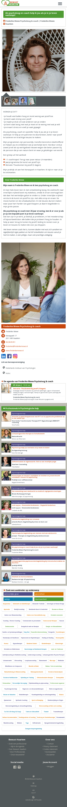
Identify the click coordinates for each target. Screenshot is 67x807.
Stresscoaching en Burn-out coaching (50, 706)
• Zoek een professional (17, 744)
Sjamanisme (7, 700)
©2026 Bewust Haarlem (33, 777)
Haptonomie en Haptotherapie (30, 638)
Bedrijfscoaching (19, 609)
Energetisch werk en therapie (30, 626)
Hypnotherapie (17, 643)
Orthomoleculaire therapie (45, 677)
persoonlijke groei (11, 594)
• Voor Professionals (17, 752)
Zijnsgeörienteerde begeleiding (53, 723)
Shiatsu (61, 694)
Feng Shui (26, 632)
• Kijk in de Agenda (17, 746)
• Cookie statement (50, 749)
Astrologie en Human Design (55, 604)
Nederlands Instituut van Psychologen (18, 367)
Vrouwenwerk (60, 717)
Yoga (27, 723)
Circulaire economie (57, 615)
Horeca (6, 643)
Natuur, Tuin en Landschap (54, 666)
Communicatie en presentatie (32, 621)
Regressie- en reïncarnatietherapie (33, 689)
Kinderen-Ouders (32, 643)
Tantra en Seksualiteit (32, 711)
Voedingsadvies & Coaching (27, 717)
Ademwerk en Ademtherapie (21, 604)
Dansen (61, 621)
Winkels (19, 723)
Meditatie (61, 660)
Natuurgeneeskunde (37, 672)
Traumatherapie (58, 711)
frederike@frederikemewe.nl (17, 346)
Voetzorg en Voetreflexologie (46, 717)
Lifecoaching (18, 660)
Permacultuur (7, 683)
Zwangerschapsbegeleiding (33, 729)
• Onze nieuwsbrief (17, 754)
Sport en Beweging (37, 700)
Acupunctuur (6, 604)
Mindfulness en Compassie (13, 666)
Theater (46, 711)
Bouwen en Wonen (57, 609)
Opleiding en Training (27, 677)
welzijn (7, 599)
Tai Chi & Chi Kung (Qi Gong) (12, 711)
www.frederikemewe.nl (15, 350)
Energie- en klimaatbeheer (54, 626)
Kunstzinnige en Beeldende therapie (35, 649)
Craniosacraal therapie (50, 621)
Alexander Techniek (38, 604)
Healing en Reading (48, 638)
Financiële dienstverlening (39, 632)
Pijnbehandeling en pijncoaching (38, 683)
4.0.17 (33, 791)
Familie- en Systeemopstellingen (12, 632)
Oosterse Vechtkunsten (10, 677)
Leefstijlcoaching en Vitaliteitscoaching (14, 655)
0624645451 (10, 342)
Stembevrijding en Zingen (55, 700)
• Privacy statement (50, 746)
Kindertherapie (46, 643)
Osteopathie (60, 677)
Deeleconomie (9, 626)
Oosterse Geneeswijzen (55, 672)
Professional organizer (57, 683)
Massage (52, 660)
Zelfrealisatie (36, 723)
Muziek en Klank (34, 666)
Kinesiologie (59, 643)
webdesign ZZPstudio (33, 798)
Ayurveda (7, 609)
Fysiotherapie (60, 632)
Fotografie (51, 632)
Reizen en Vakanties (9, 694)
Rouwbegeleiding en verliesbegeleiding (44, 694)
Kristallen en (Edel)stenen (12, 649)
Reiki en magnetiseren (56, 689)
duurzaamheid (40, 599)
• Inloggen (50, 766)
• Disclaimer (50, 754)
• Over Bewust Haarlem (17, 749)
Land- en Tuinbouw (57, 649)
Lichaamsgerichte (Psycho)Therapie (53, 655)
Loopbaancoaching (30, 660)
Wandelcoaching (8, 723)
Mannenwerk (43, 660)
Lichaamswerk (7, 660)
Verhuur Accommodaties (9, 717)
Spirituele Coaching (21, 700)
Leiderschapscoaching (34, 655)
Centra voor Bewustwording (12, 615)
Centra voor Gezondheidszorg (36, 615)
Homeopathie (60, 638)
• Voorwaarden (50, 752)
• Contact (50, 744)
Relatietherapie (23, 694)
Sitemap (34, 784)
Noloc (6, 372)
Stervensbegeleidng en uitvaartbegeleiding (18, 706)
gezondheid (39, 594)
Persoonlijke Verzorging (20, 683)
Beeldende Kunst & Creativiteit (38, 609)
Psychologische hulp (10, 689)
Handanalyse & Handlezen (11, 638)
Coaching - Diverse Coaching (11, 621)
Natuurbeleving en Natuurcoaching (14, 672)
